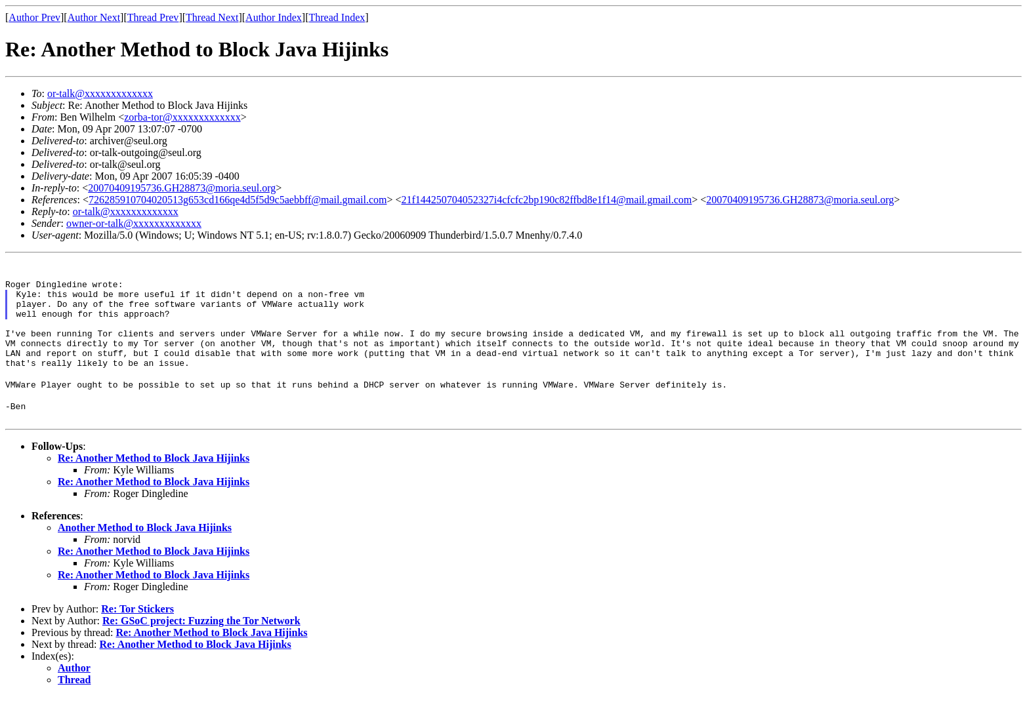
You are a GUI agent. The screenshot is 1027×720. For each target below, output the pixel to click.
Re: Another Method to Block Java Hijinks (153, 481)
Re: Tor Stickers (137, 632)
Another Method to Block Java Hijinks (145, 551)
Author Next (94, 17)
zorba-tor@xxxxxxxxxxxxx (182, 117)
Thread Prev (153, 17)
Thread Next (212, 17)
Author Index (273, 17)
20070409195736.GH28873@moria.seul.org (182, 187)
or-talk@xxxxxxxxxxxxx (100, 93)
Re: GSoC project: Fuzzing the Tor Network (201, 644)
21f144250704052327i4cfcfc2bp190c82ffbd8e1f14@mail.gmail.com (546, 199)
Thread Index (337, 17)
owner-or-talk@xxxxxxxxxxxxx (133, 223)
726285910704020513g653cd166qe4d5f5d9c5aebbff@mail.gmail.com (238, 199)
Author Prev (34, 17)
